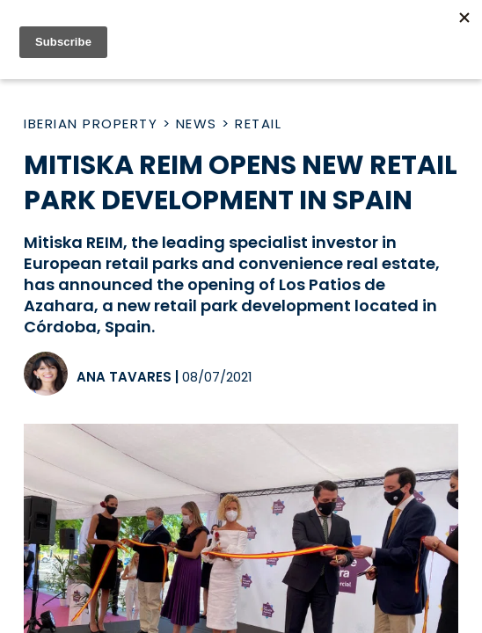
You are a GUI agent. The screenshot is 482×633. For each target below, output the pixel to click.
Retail (258, 123)
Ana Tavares (124, 376)
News (196, 123)
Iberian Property (90, 123)
